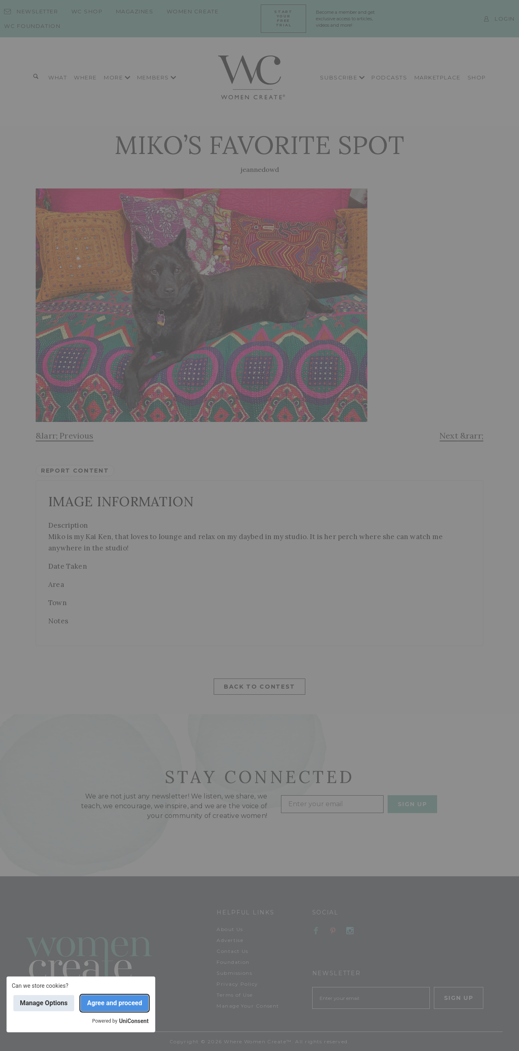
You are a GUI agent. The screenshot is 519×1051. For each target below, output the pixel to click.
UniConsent (133, 1021)
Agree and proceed (114, 1003)
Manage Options (44, 1003)
